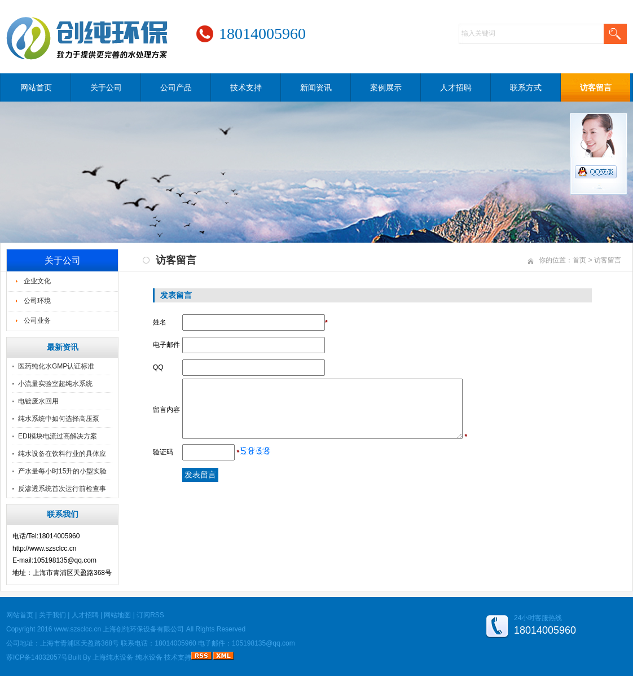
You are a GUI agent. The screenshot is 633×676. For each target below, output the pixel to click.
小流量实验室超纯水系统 (55, 384)
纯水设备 (148, 657)
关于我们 (52, 615)
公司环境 (37, 301)
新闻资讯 (316, 87)
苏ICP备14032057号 (37, 657)
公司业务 (37, 320)
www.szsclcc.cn (77, 629)
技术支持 (246, 87)
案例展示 (386, 87)
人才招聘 (456, 87)
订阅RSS (150, 615)
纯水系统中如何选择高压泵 (58, 419)
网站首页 (36, 87)
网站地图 (117, 615)
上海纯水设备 (113, 657)
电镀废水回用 (38, 401)
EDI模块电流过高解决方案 (57, 436)
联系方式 (526, 87)
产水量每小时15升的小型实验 (62, 471)
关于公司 (106, 87)
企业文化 (37, 281)
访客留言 (596, 87)
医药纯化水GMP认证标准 (56, 366)
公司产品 (176, 87)
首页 (579, 260)
